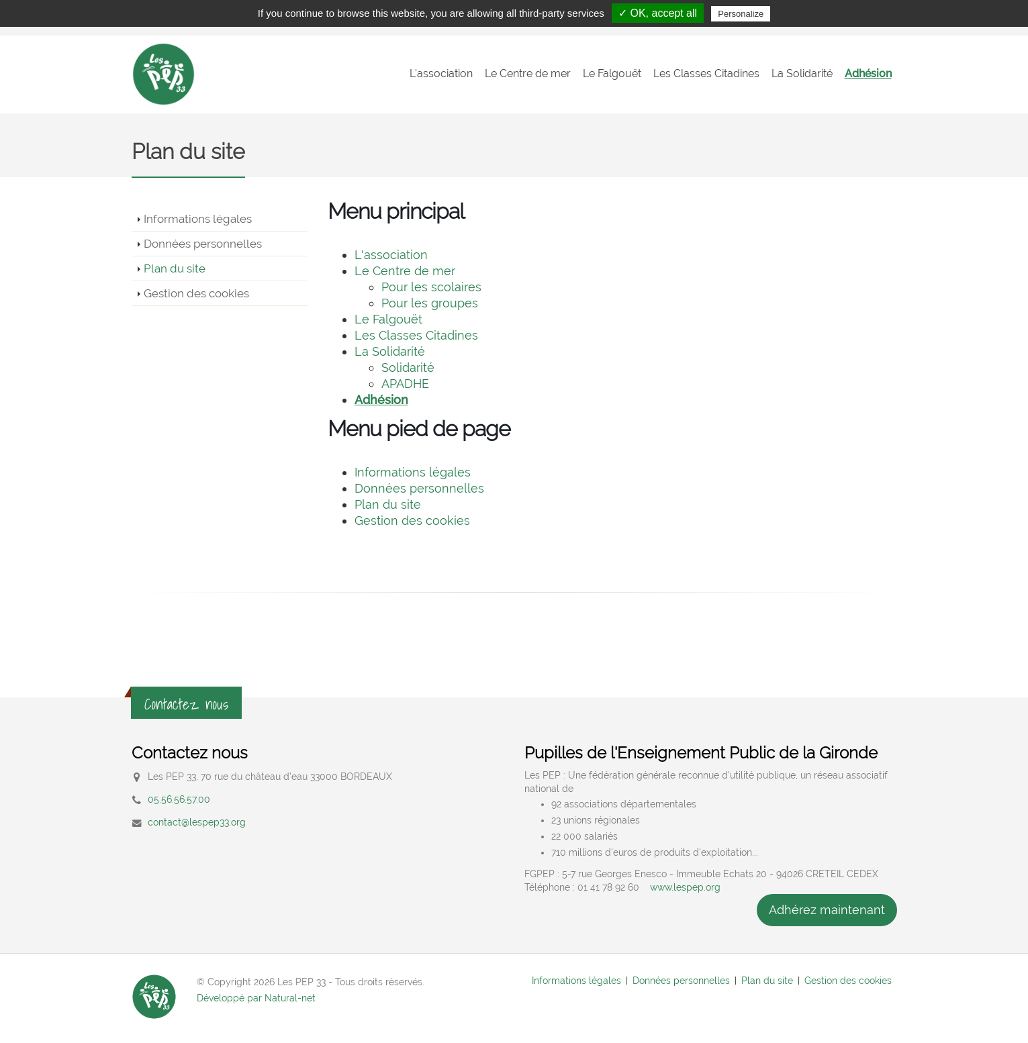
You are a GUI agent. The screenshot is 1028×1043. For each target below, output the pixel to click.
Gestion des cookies (196, 293)
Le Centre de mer (528, 73)
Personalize (740, 14)
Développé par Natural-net (256, 998)
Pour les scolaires (431, 287)
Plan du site (174, 268)
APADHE (405, 384)
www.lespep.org (685, 887)
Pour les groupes (429, 303)
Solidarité (407, 367)
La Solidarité (802, 73)
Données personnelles (203, 243)
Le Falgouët (612, 73)
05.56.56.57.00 (179, 799)
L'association (441, 73)
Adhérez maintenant (827, 910)
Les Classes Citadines (706, 73)
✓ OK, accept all (657, 13)
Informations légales (198, 219)
